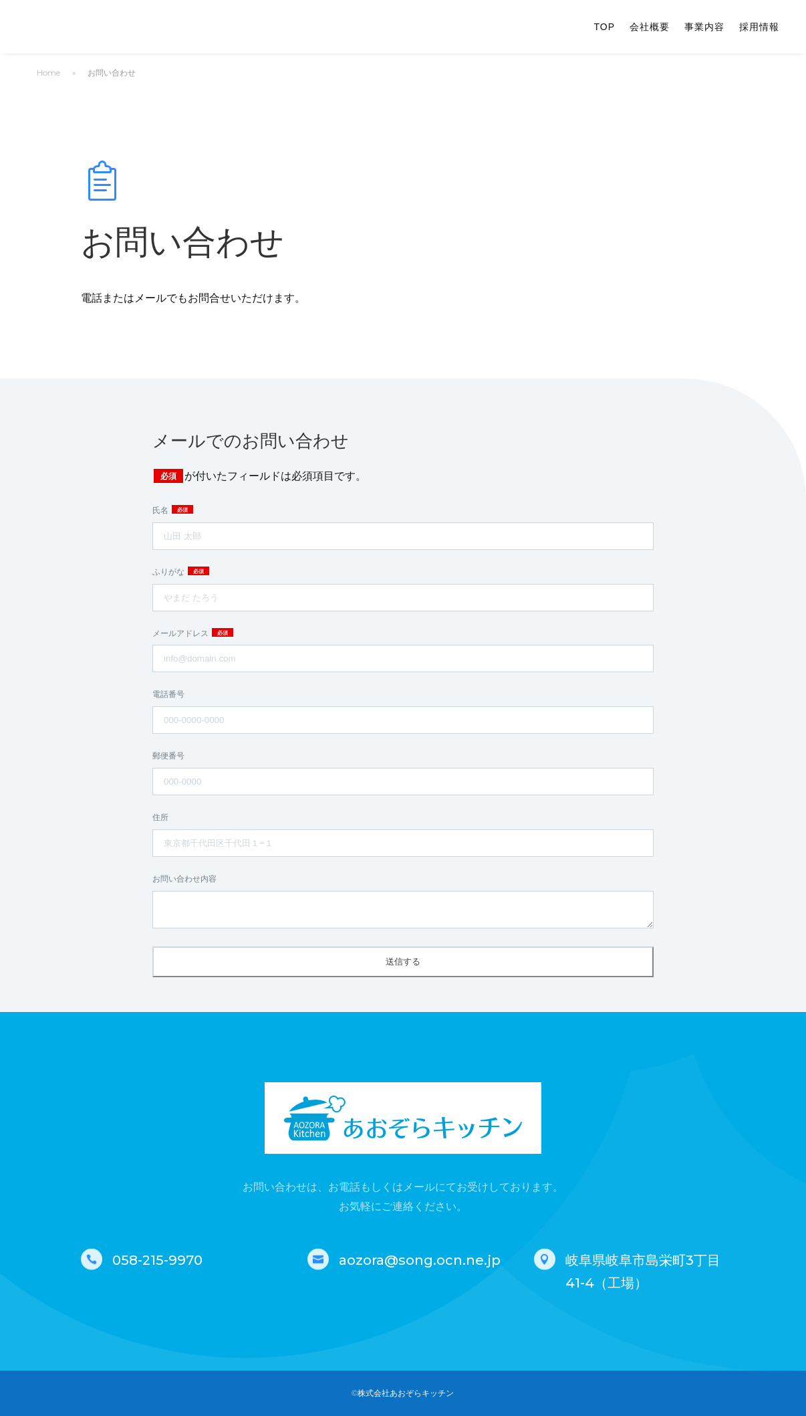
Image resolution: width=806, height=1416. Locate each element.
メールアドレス (181, 633)
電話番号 (168, 694)
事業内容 (704, 27)
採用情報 (759, 27)
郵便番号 (168, 755)
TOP (604, 27)
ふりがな (169, 572)
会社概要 (650, 27)
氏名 (161, 510)
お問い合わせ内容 (184, 879)
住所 (160, 817)
